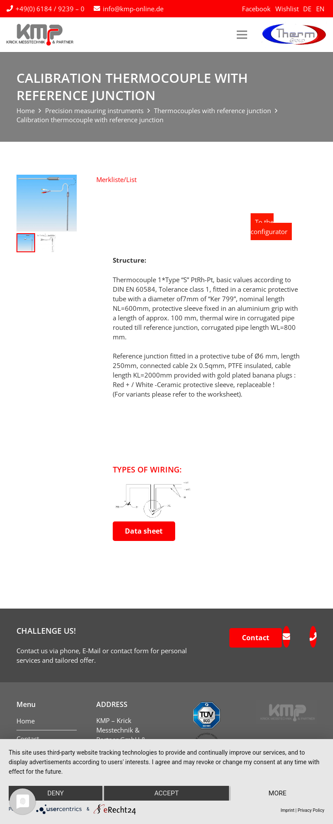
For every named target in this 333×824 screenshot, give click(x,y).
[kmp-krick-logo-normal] (40, 35)
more (277, 793)
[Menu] (242, 35)
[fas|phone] (313, 637)
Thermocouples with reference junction (212, 110)
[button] (116, 179)
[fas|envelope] (286, 637)
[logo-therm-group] (293, 35)
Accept (166, 793)
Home (25, 110)
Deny (55, 793)
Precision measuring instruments (94, 110)
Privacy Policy (310, 810)
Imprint (287, 810)
